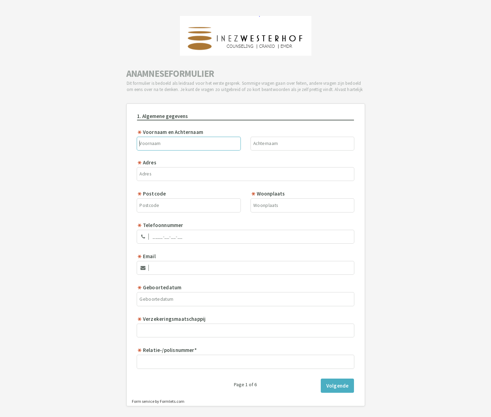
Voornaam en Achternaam (170, 132)
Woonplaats (268, 193)
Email (146, 256)
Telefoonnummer (160, 225)
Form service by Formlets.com (158, 401)
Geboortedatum (159, 287)
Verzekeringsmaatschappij (171, 319)
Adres (146, 162)
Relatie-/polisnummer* (167, 350)
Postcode (151, 193)
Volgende (337, 385)
